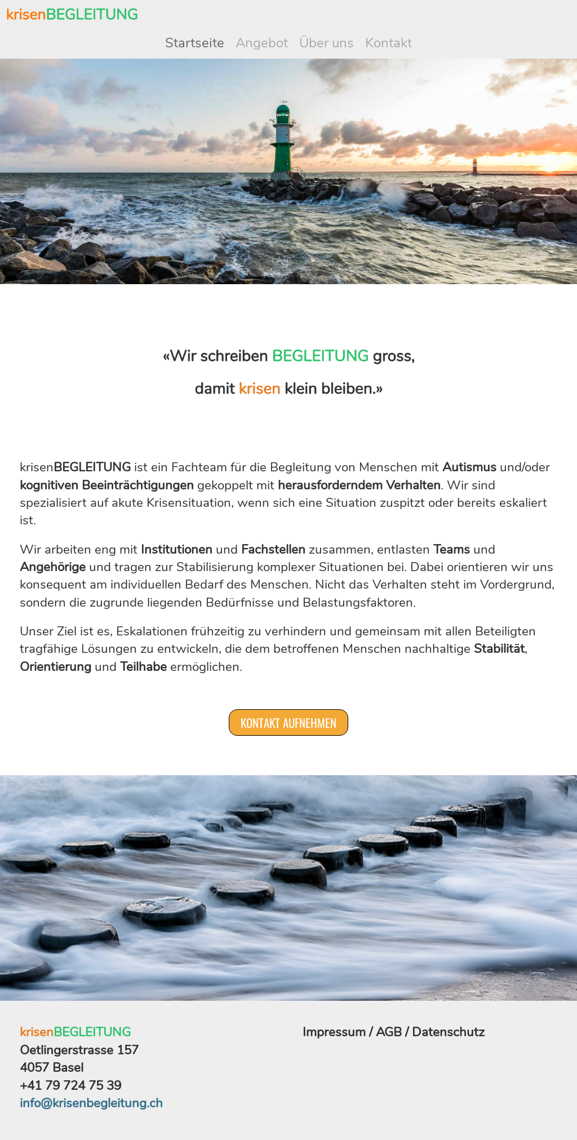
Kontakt (388, 43)
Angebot (262, 43)
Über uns (326, 43)
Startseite (194, 43)
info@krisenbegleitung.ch (91, 1103)
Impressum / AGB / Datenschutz (394, 1032)
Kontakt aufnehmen (288, 722)
